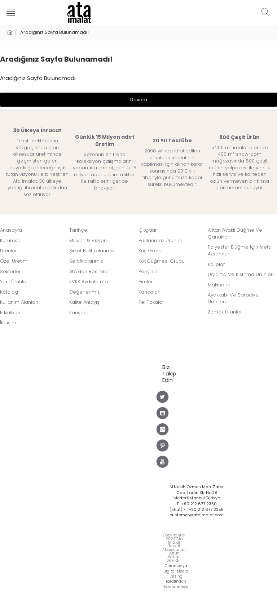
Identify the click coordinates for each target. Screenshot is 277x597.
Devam (138, 99)
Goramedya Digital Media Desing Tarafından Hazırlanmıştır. (175, 576)
